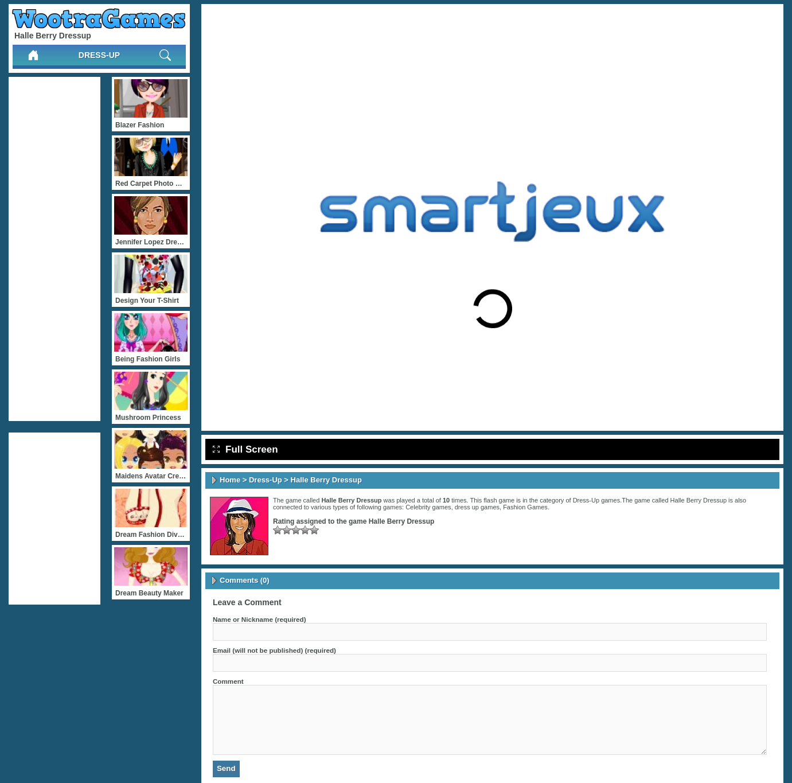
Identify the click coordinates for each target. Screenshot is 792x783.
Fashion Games (525, 507)
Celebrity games (428, 507)
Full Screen (245, 449)
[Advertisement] (54, 249)
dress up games (477, 507)
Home (230, 480)
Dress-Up (99, 55)
